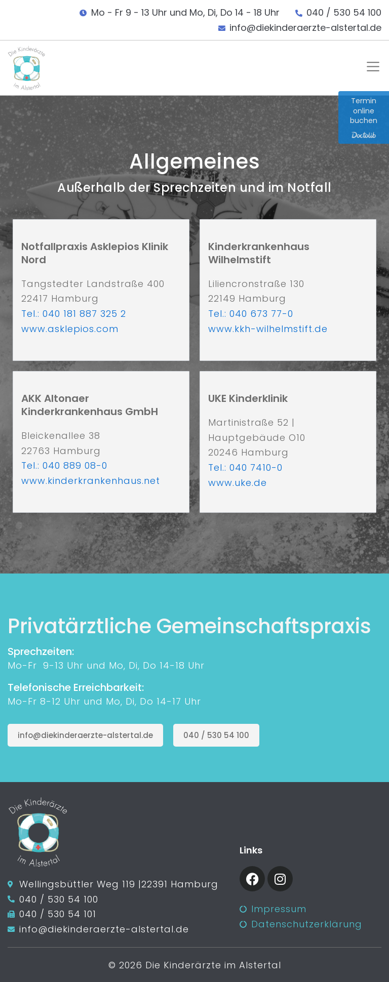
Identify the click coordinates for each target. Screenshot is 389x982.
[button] (371, 68)
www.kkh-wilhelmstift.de (268, 328)
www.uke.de (237, 482)
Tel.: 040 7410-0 (245, 467)
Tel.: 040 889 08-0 (64, 465)
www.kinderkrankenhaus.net (90, 480)
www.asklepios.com (70, 328)
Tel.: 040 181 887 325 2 (73, 313)
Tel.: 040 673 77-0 (250, 313)
